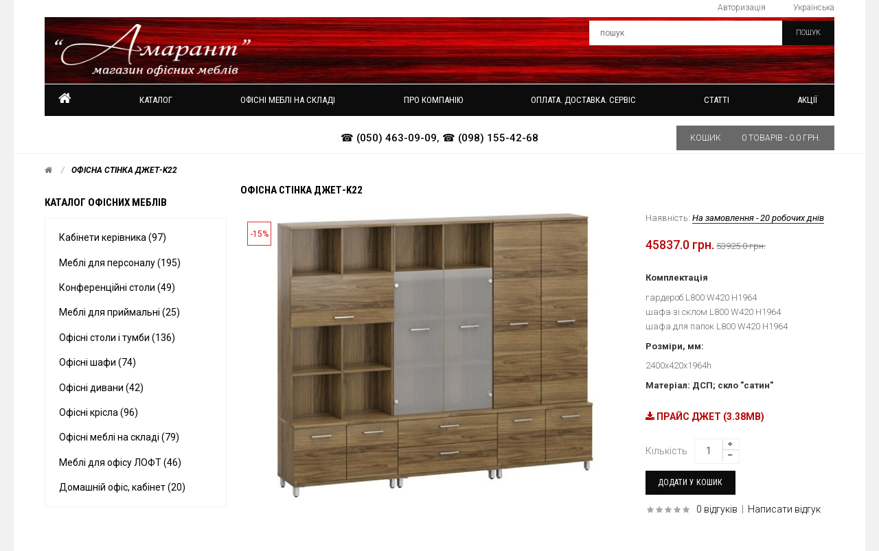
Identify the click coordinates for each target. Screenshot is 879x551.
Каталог (155, 100)
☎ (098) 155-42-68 (490, 138)
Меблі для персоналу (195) (120, 262)
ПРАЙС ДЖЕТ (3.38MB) (705, 416)
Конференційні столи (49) (117, 287)
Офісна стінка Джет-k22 (124, 170)
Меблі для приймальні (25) (119, 312)
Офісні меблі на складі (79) (119, 437)
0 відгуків (717, 509)
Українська (813, 7)
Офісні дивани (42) (101, 387)
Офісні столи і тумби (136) (117, 337)
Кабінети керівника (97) (112, 237)
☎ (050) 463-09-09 (389, 138)
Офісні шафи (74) (97, 362)
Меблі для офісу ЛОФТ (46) (120, 462)
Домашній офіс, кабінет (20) (122, 487)
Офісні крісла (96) (98, 412)
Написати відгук (784, 509)
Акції (807, 100)
